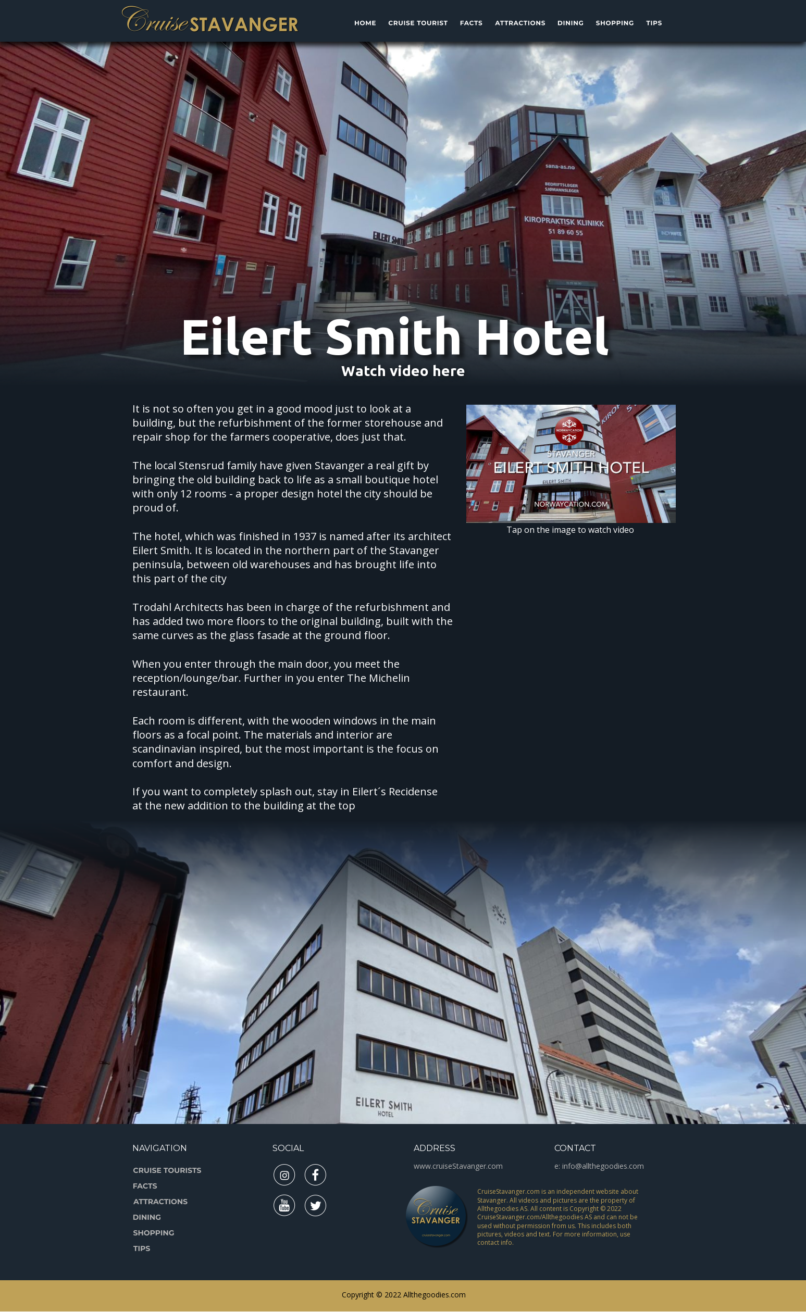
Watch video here (403, 371)
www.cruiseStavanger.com (458, 1166)
